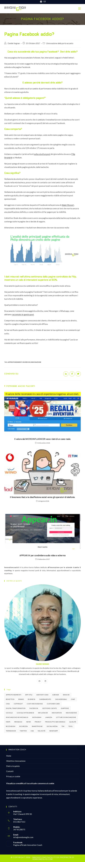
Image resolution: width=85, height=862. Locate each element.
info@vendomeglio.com (23, 837)
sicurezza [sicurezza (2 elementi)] (23, 726)
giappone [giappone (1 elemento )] (65, 708)
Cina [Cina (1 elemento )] (8, 704)
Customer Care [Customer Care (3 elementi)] (53, 704)
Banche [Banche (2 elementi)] (66, 695)
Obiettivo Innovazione (15, 761)
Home (8, 756)
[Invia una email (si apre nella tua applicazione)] (44, 2)
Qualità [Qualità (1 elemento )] (72, 722)
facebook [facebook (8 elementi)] (33, 708)
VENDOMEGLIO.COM (42, 859)
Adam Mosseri (68, 205)
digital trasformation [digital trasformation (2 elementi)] (15, 708)
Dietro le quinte (13, 766)
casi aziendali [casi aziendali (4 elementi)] (61, 699)
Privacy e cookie (13, 776)
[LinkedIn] (45, 681)
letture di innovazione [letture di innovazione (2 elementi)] (66, 717)
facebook (26, 362)
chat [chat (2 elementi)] (73, 699)
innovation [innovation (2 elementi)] (57, 713)
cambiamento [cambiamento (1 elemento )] (45, 699)
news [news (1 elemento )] (28, 722)
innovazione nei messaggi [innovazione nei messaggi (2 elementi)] (17, 717)
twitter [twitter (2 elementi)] (23, 731)
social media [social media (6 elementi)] (52, 726)
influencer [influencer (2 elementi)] (43, 713)
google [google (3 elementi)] (9, 713)
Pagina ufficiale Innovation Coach (27, 845)
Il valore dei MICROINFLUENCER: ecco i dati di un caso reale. (42, 439)
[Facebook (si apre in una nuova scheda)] (41, 2)
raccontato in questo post (23, 314)
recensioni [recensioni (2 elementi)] (10, 726)
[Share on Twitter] (78, 373)
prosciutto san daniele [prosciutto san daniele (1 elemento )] (55, 722)
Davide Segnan (14, 43)
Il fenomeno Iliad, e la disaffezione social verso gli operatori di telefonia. (42, 497)
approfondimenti (15, 362)
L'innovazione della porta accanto (59, 43)
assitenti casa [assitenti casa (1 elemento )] (42, 695)
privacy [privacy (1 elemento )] (38, 722)
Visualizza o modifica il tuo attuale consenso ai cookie (30, 783)
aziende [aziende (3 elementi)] (55, 695)
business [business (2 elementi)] (31, 699)
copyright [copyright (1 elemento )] (18, 704)
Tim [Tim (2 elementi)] (62, 726)
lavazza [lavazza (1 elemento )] (48, 717)
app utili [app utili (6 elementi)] (28, 695)
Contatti (10, 771)
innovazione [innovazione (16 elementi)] (71, 713)
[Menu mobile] (79, 8)
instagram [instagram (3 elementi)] (36, 717)
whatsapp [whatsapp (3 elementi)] (53, 731)
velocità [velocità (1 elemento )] (41, 731)
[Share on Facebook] (72, 373)
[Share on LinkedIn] (65, 373)
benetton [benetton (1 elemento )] (10, 699)
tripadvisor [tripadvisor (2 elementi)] (11, 731)
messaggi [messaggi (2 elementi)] (18, 722)
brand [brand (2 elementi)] (21, 699)
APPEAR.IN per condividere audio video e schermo (42, 555)
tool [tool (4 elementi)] (70, 726)
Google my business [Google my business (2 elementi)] (25, 713)
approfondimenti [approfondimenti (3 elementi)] (13, 695)
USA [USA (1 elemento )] (32, 731)
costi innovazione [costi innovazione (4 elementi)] (35, 704)
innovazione (36, 362)
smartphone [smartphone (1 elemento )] (37, 726)
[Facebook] (39, 681)
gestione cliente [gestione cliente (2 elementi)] (49, 708)
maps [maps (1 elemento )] (8, 722)
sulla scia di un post (42, 154)
